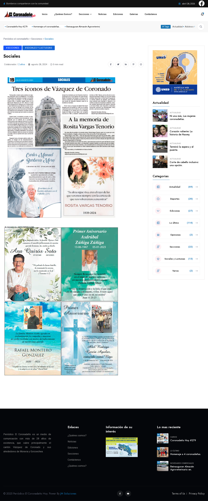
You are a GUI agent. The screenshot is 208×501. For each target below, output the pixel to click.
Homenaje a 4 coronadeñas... (42, 26)
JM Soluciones (68, 494)
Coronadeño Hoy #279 (12, 26)
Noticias (102, 14)
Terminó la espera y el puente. (181, 148)
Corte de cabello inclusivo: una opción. (184, 163)
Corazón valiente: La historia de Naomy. (181, 133)
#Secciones (12, 48)
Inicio (44, 14)
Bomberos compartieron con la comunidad (27, 3)
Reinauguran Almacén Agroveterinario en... (82, 26)
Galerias (134, 14)
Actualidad (177, 26)
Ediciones (118, 14)
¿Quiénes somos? (77, 435)
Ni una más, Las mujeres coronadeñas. (182, 117)
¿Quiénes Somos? (63, 14)
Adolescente (191, 26)
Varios (173, 437)
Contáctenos (151, 14)
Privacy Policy (197, 494)
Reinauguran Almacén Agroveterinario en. (182, 468)
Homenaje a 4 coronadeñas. (185, 454)
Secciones (84, 14)
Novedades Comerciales (182, 463)
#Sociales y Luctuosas (38, 48)
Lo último (174, 451)
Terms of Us (178, 494)
